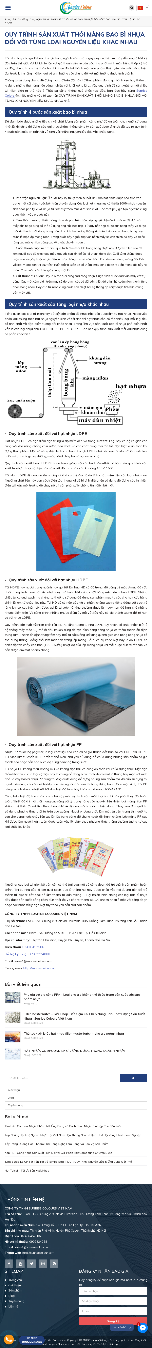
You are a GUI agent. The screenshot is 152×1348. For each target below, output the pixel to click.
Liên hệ (11, 1306)
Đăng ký (113, 1321)
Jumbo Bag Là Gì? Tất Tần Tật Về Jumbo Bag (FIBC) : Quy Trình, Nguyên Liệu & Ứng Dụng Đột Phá (68, 1161)
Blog (32, 19)
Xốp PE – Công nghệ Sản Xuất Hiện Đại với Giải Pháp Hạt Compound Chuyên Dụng (58, 1153)
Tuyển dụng (15, 1105)
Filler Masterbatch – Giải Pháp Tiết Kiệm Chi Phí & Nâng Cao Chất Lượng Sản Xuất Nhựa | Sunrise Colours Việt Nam (84, 1016)
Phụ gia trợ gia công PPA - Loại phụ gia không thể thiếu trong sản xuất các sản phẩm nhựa (82, 997)
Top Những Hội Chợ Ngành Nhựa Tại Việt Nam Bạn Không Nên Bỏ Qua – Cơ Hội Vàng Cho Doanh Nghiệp (73, 1135)
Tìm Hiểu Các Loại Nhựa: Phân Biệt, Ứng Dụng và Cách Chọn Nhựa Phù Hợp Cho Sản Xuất (63, 1126)
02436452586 (33, 947)
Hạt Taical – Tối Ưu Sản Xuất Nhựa (27, 1170)
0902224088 (27, 954)
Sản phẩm (13, 1290)
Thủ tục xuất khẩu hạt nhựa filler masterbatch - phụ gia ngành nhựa (74, 1033)
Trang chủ (10, 19)
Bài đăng (23, 19)
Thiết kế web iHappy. (109, 1343)
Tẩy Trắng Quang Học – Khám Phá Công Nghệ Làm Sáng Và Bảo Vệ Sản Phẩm (56, 1144)
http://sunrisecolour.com (39, 968)
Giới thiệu (14, 1090)
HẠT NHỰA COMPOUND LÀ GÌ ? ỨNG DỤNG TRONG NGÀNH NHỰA (74, 1051)
